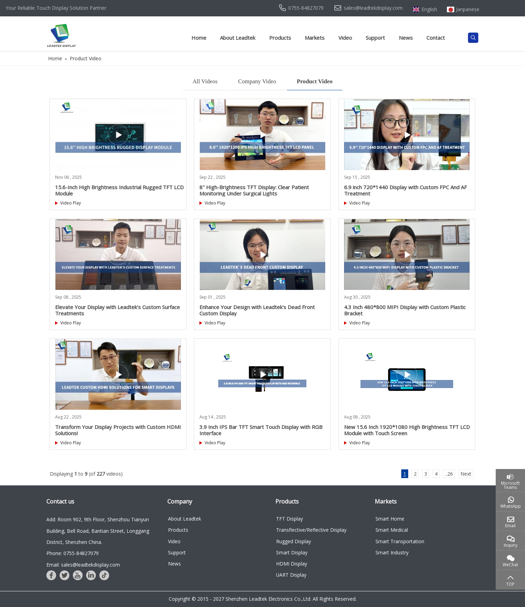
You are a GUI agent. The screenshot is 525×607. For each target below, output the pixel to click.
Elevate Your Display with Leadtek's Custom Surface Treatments (117, 310)
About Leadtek (237, 37)
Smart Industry (392, 552)
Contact (435, 37)
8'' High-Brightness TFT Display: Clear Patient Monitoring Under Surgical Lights (254, 190)
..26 (449, 473)
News (406, 37)
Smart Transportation (399, 541)
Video (345, 37)
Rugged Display (293, 541)
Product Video (315, 81)
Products (280, 37)
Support (375, 37)
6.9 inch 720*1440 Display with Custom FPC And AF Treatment (405, 190)
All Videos (205, 81)
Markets (315, 37)
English (429, 9)
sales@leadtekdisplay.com (373, 8)
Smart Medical (391, 530)
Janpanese (467, 9)
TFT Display (289, 518)
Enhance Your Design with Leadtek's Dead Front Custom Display (257, 310)
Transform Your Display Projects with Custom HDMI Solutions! (118, 430)
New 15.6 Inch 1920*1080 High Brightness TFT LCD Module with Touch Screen (407, 430)
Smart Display (291, 552)
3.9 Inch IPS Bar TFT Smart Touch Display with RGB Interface (260, 430)
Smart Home (389, 518)
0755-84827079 (306, 8)
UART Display (291, 574)
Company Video (257, 81)
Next (466, 473)
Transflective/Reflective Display (311, 530)
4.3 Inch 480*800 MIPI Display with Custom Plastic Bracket (405, 310)
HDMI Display (291, 563)
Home (198, 37)
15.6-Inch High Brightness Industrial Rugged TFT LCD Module (119, 190)
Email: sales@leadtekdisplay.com (83, 564)
